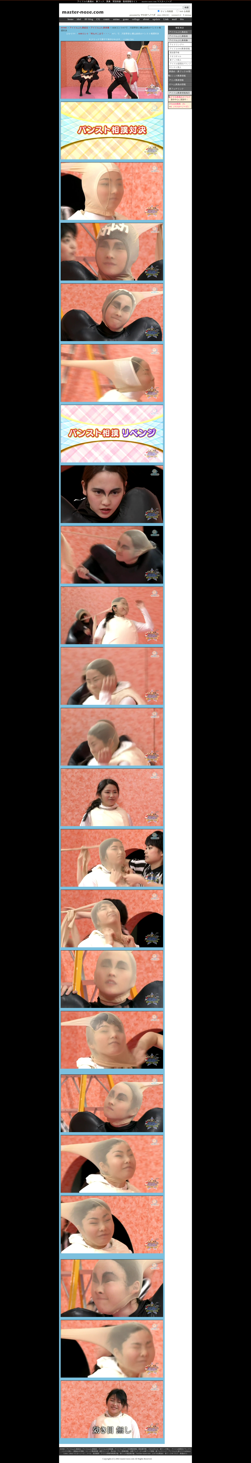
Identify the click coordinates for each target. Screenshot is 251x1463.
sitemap (188, 15)
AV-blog (88, 19)
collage (136, 19)
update (156, 19)
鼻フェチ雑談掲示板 (127, 1453)
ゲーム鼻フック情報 (147, 1451)
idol (79, 19)
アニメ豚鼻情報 (176, 80)
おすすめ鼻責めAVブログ (179, 97)
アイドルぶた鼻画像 (100, 27)
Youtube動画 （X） (178, 104)
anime (116, 19)
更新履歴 (96, 1453)
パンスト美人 (175, 67)
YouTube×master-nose (143, 1453)
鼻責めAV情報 (78, 1451)
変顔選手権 (174, 53)
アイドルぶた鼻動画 (178, 36)
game (126, 19)
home (71, 19)
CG (98, 19)
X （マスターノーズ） (180, 107)
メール (88, 1453)
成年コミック (104, 1451)
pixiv (130, 1456)
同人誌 (113, 1451)
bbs (182, 19)
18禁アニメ (134, 1451)
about (146, 19)
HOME (64, 27)
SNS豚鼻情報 (132, 1449)
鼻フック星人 (175, 60)
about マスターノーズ (77, 1453)
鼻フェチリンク (176, 89)
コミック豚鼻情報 (177, 76)
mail (174, 19)
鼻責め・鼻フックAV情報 (179, 72)
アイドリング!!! (176, 44)
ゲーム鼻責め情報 (177, 84)
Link (166, 19)
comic (106, 19)
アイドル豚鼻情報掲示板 (179, 93)
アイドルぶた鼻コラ (175, 1451)
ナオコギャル (175, 56)
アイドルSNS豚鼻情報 (179, 48)
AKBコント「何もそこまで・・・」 (95, 33)
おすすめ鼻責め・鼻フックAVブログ (165, 1453)
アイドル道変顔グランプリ (180, 64)
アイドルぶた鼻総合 (78, 27)
